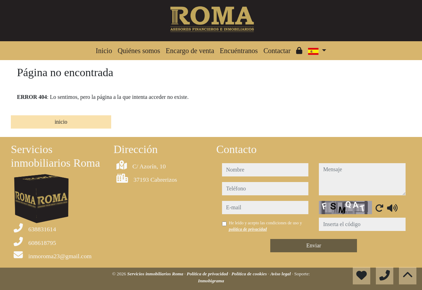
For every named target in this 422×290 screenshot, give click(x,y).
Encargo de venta (190, 51)
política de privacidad (248, 229)
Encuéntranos (239, 51)
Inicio (104, 51)
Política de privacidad (208, 273)
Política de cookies (249, 273)
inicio (61, 122)
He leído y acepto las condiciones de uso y (265, 226)
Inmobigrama (211, 280)
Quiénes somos (138, 51)
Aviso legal (281, 273)
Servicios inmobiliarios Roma (156, 273)
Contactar (277, 51)
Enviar (313, 245)
